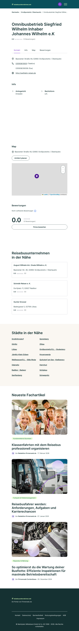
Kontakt (17, 615)
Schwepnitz (44, 375)
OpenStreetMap (55, 194)
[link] (39, 270)
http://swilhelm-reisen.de (26, 73)
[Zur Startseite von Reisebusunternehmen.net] (21, 4)
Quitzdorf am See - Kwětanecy (52, 360)
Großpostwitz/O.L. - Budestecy (52, 349)
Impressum (40, 618)
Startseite (15, 12)
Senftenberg (17, 375)
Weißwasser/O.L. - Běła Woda (24, 360)
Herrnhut (43, 365)
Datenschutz (26, 615)
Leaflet (45, 194)
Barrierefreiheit (38, 615)
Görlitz (14, 344)
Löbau (14, 349)
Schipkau (43, 370)
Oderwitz (15, 365)
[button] (60, 4)
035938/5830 (21, 63)
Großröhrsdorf (18, 339)
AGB (64, 615)
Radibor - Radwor (19, 370)
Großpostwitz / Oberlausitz (31, 12)
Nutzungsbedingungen (53, 615)
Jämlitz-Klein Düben (20, 354)
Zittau (42, 344)
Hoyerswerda (45, 354)
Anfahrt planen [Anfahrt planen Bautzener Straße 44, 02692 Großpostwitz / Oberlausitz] (20, 158)
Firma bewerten (39, 227)
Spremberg (44, 339)
